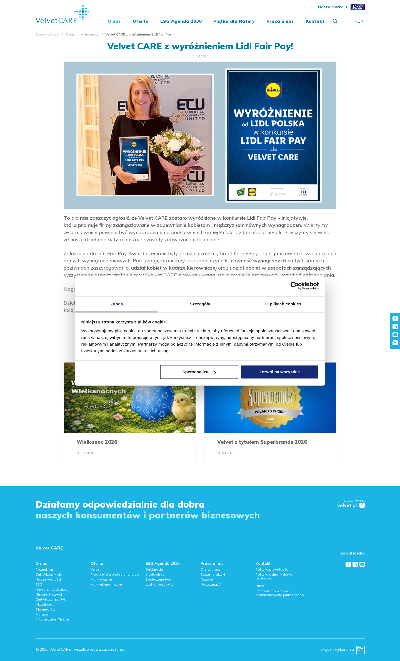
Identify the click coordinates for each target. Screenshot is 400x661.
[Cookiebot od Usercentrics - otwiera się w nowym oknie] (294, 286)
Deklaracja (154, 569)
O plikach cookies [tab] (283, 304)
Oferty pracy (210, 569)
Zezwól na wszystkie (279, 371)
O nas (114, 21)
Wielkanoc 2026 (97, 442)
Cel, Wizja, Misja (49, 574)
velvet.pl (347, 505)
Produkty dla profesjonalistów (115, 574)
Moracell (42, 614)
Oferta (140, 21)
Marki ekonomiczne (106, 584)
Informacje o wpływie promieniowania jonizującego (280, 593)
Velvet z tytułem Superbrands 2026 (262, 442)
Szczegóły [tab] (200, 304)
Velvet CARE (49, 548)
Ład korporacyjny (159, 584)
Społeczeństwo (158, 579)
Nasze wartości (48, 579)
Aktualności (90, 34)
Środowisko (155, 574)
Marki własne (101, 579)
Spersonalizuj (199, 371)
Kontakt (315, 21)
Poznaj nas (45, 569)
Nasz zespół (211, 584)
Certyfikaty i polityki (51, 599)
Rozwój (207, 579)
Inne (260, 585)
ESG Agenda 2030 (181, 21)
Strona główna (47, 34)
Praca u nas (280, 21)
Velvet (96, 569)
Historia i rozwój (49, 594)
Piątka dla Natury (234, 21)
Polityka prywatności (272, 569)
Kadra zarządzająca (52, 589)
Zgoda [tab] (116, 304)
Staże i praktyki (213, 574)
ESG (39, 584)
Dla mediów (45, 609)
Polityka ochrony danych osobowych (275, 576)
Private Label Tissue (52, 619)
